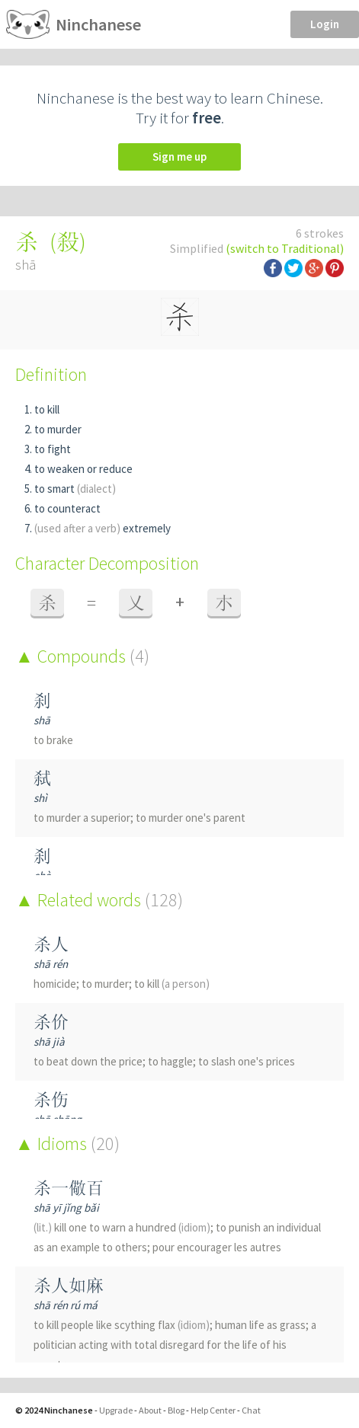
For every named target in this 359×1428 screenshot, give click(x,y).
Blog (176, 1410)
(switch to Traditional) (285, 248)
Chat (251, 1410)
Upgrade (116, 1410)
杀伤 (51, 1099)
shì (40, 798)
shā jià (49, 1041)
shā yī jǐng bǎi (66, 1207)
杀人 (51, 944)
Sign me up (179, 156)
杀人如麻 (69, 1285)
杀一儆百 (69, 1187)
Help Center (213, 1410)
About (150, 1410)
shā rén (51, 964)
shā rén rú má (66, 1305)
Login (324, 24)
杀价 (51, 1021)
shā (42, 720)
